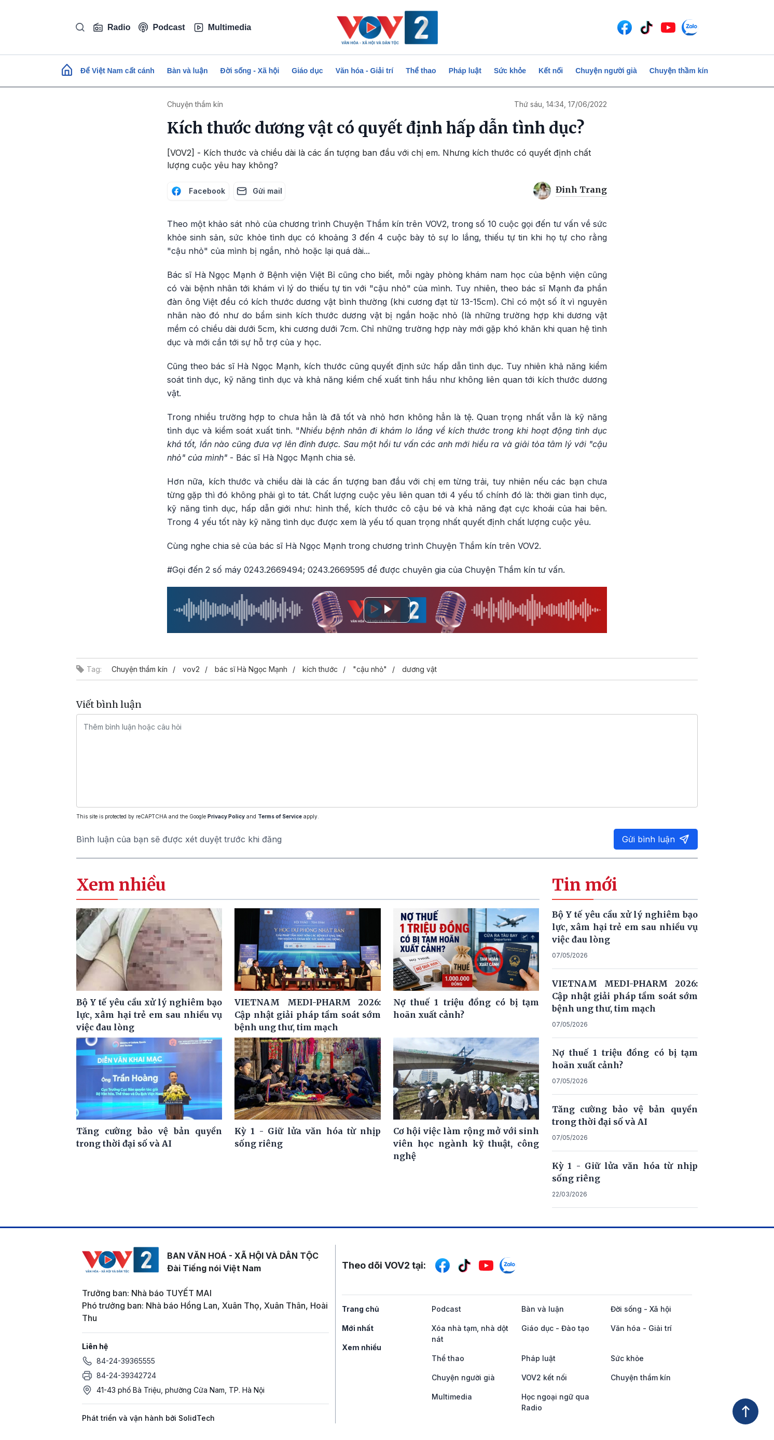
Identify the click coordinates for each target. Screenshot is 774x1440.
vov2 (191, 669)
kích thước (320, 669)
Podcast (162, 27)
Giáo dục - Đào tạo (555, 1328)
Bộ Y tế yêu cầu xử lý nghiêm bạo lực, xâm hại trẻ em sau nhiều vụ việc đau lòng (625, 927)
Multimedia (223, 27)
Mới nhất (358, 1328)
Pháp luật (465, 70)
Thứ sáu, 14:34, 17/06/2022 (560, 104)
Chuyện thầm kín (678, 70)
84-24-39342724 (126, 1375)
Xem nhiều (361, 1347)
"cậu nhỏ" (370, 669)
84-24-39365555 (125, 1360)
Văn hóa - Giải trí (364, 70)
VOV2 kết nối (544, 1377)
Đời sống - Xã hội (250, 70)
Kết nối (550, 70)
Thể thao (421, 70)
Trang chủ (360, 1308)
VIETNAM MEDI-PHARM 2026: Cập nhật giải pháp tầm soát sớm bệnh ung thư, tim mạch (625, 996)
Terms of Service (280, 816)
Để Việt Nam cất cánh (117, 70)
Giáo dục (307, 70)
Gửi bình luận (655, 839)
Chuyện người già (606, 70)
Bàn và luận (187, 70)
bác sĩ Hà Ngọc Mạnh (251, 669)
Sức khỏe (510, 70)
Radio (111, 27)
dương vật (419, 669)
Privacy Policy (226, 816)
